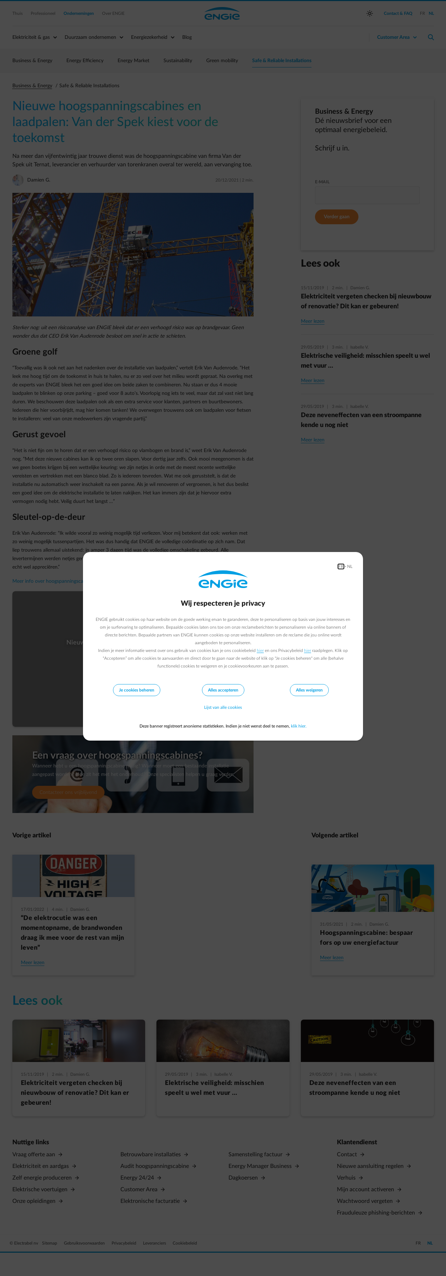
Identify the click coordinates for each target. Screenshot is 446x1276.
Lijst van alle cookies (223, 708)
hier (260, 650)
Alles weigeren (309, 690)
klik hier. (299, 726)
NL (349, 566)
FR (341, 566)
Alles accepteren (223, 690)
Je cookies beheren (136, 690)
